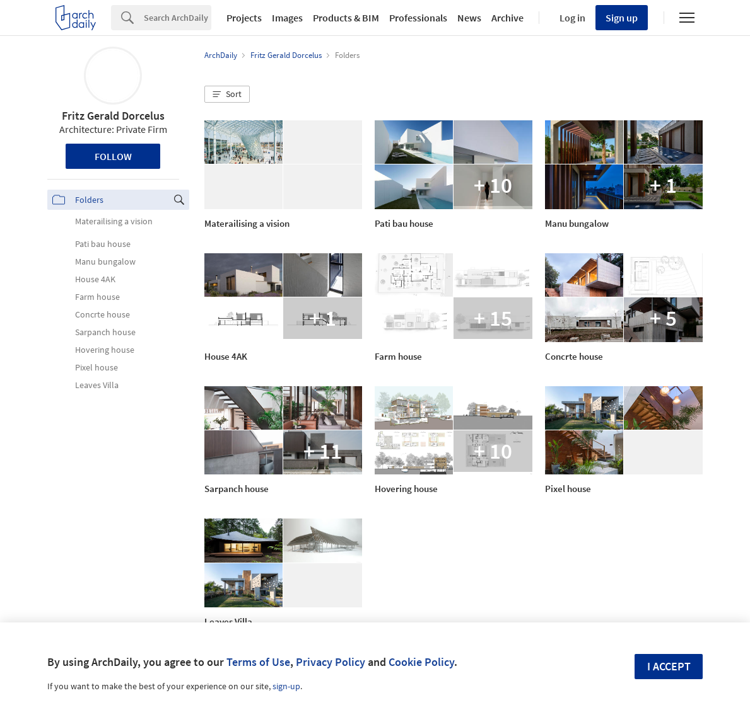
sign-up (286, 686)
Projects (244, 18)
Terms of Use (258, 662)
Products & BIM (346, 18)
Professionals (418, 18)
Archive (507, 18)
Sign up (622, 17)
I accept (669, 666)
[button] (227, 94)
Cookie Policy (421, 662)
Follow (113, 156)
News (469, 18)
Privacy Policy (330, 662)
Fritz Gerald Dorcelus (113, 115)
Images (287, 18)
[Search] (177, 17)
